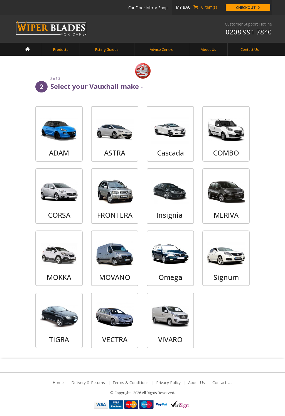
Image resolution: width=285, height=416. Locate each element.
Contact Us (249, 49)
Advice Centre (161, 49)
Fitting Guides (107, 49)
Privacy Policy (168, 382)
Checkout (248, 7)
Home (58, 382)
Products (60, 49)
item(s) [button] (196, 7)
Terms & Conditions (130, 382)
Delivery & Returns (88, 382)
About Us (208, 49)
